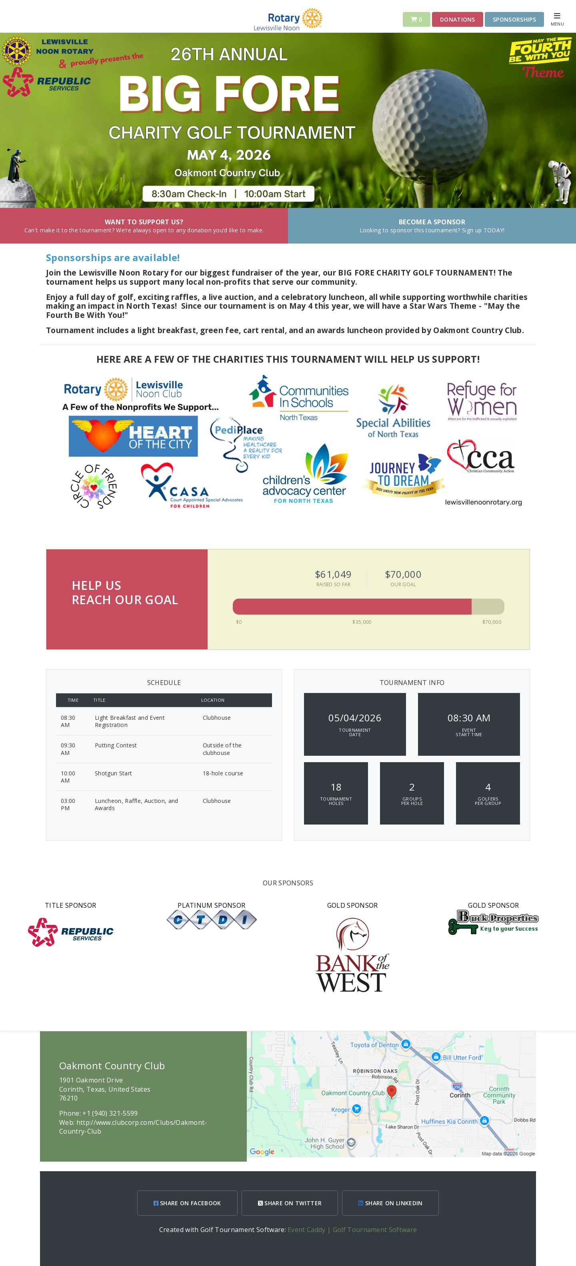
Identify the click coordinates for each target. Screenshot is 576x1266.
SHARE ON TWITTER (290, 1203)
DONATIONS (457, 19)
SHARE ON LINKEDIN (390, 1203)
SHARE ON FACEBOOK (187, 1203)
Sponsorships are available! (114, 257)
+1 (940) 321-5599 (110, 1113)
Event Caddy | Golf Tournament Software (352, 1229)
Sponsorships (514, 19)
